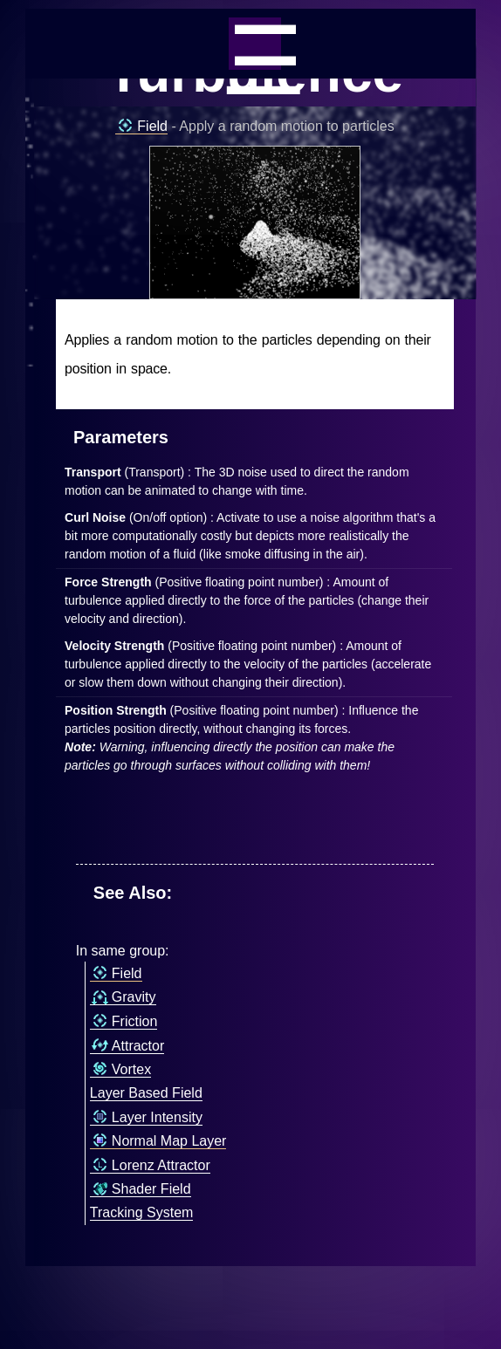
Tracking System (142, 1212)
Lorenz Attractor (150, 1166)
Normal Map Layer (158, 1141)
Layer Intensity (146, 1118)
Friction (123, 1022)
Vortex (120, 1070)
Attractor (127, 1046)
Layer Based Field (146, 1092)
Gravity (123, 997)
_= (255, 43)
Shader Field (140, 1189)
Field (141, 126)
